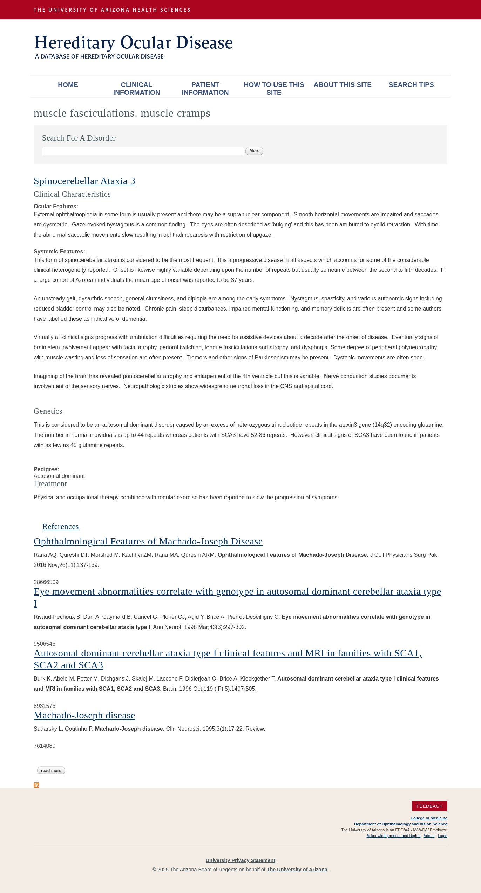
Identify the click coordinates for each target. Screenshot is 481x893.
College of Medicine (429, 818)
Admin (429, 835)
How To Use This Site (274, 88)
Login (442, 835)
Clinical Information (136, 88)
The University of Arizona (297, 869)
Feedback (429, 806)
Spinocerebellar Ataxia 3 (84, 180)
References (60, 526)
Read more (53, 770)
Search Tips (411, 84)
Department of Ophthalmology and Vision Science (400, 824)
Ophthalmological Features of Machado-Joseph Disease (148, 541)
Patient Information (205, 88)
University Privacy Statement (240, 860)
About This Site (343, 84)
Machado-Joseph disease (84, 715)
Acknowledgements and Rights (394, 835)
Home (68, 84)
